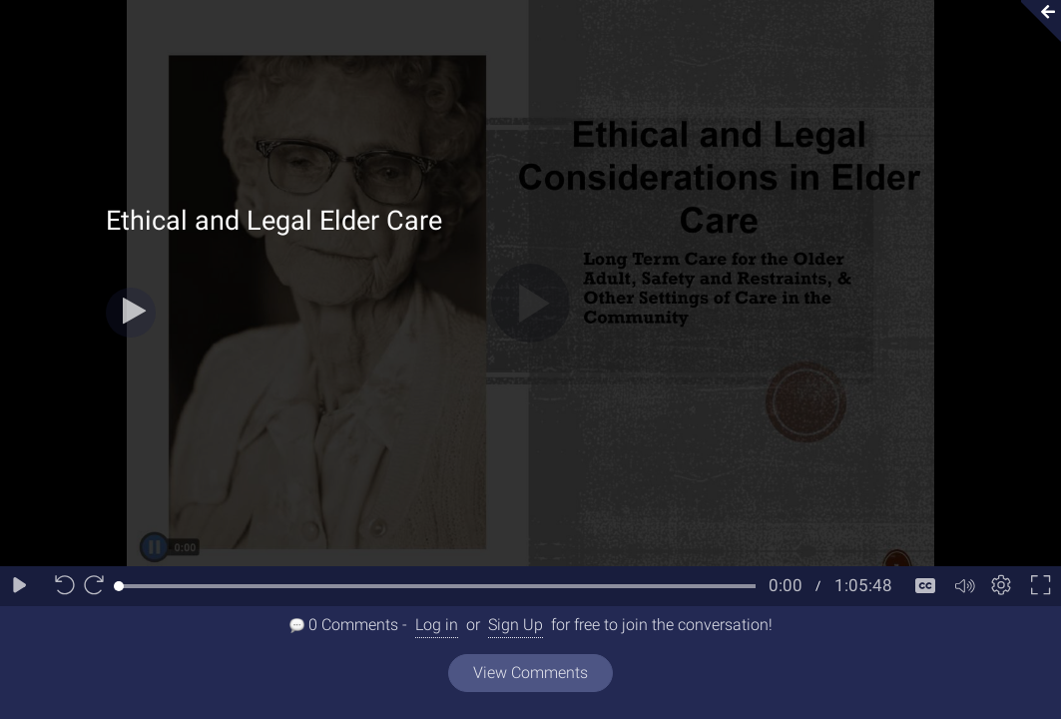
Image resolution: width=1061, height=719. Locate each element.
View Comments (530, 672)
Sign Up (515, 624)
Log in (436, 624)
